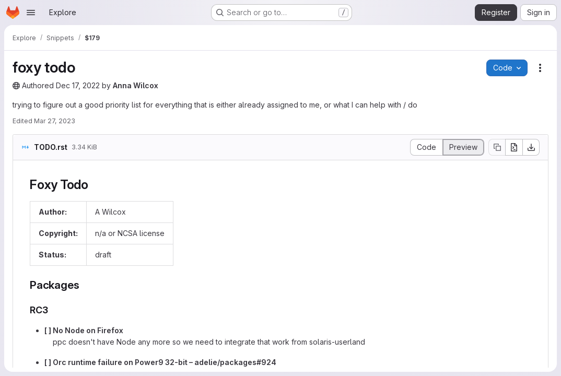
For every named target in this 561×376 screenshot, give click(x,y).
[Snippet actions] (540, 68)
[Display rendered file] (463, 147)
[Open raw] (514, 147)
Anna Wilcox (135, 85)
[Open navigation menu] (30, 12)
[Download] (531, 147)
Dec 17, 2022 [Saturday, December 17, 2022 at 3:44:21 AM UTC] (78, 85)
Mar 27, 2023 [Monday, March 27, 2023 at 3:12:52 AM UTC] (54, 121)
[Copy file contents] (496, 147)
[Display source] (426, 147)
